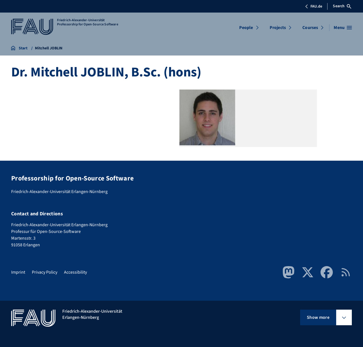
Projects (278, 28)
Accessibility (75, 272)
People (246, 28)
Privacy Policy (44, 272)
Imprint (18, 272)
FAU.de (313, 6)
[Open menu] (343, 27)
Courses (310, 28)
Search (342, 6)
